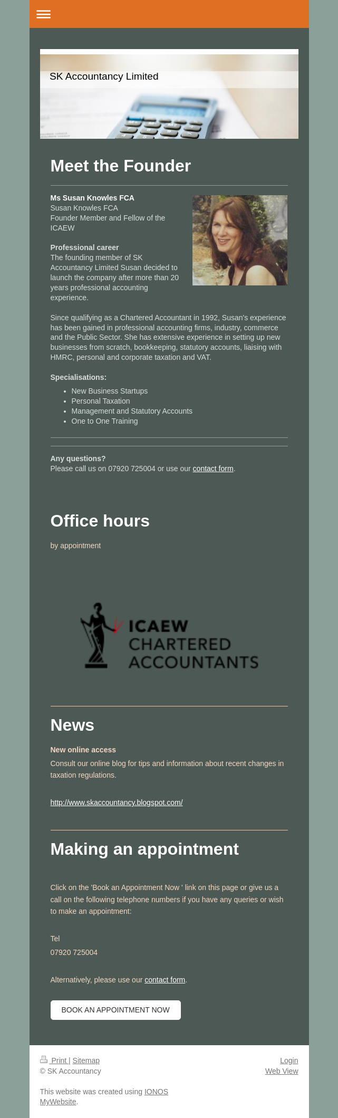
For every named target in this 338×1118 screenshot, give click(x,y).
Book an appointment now (116, 1010)
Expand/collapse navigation (169, 14)
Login (289, 1060)
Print (54, 1060)
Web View (281, 1071)
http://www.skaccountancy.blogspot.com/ (117, 802)
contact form (213, 468)
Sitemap (86, 1060)
